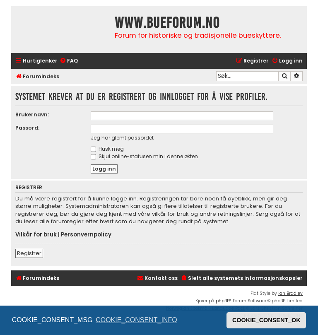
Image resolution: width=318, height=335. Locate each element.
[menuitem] (69, 61)
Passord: (27, 127)
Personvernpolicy (86, 235)
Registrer (29, 253)
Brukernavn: (32, 114)
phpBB (222, 301)
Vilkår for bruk (36, 235)
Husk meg (107, 148)
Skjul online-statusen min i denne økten (144, 156)
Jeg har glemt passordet (122, 138)
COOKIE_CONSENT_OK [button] (266, 320)
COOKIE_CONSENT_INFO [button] (136, 319)
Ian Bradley (290, 293)
